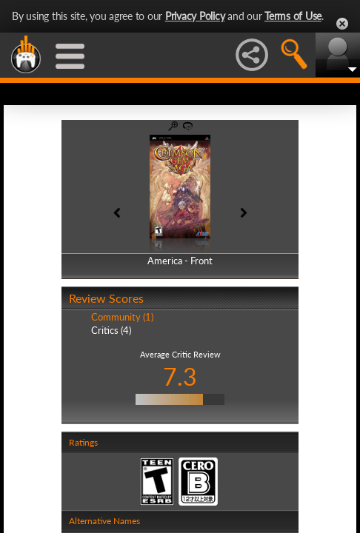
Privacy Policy (195, 16)
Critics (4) (111, 330)
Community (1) (122, 317)
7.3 (180, 376)
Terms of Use (292, 16)
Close (342, 24)
